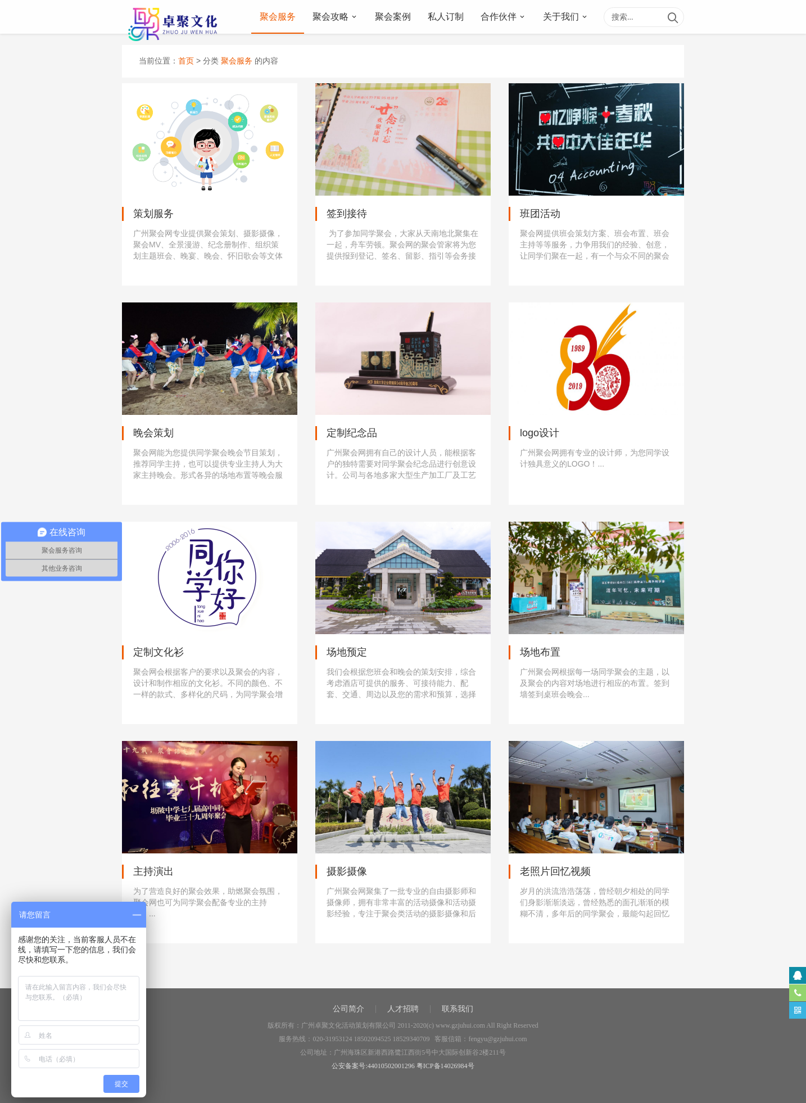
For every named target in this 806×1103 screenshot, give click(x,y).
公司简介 (348, 1009)
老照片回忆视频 (555, 871)
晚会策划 (153, 433)
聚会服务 (278, 16)
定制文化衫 (158, 652)
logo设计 (539, 433)
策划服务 (153, 213)
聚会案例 (393, 16)
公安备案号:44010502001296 (373, 1066)
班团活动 (540, 213)
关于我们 (561, 16)
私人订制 (446, 16)
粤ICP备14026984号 (445, 1066)
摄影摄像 (347, 871)
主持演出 (153, 871)
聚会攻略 (330, 16)
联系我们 (457, 1009)
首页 (186, 60)
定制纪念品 (352, 433)
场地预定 (347, 652)
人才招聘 (403, 1009)
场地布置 (540, 652)
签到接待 (347, 213)
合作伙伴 (499, 16)
